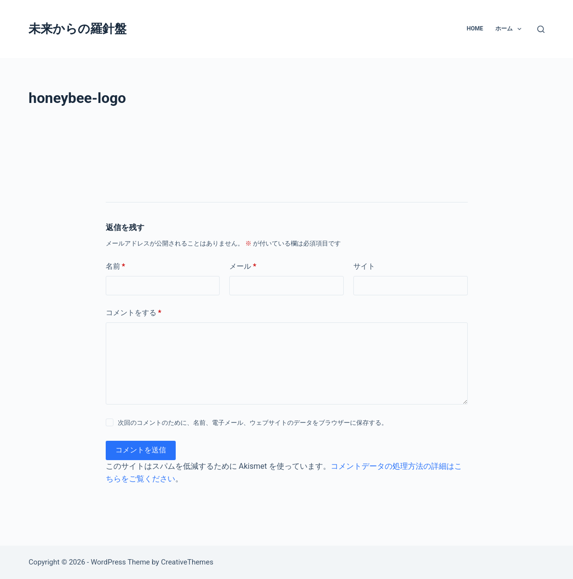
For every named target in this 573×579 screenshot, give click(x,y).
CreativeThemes (187, 562)
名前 (116, 267)
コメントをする (134, 313)
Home (475, 28)
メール (242, 267)
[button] (519, 29)
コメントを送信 (140, 450)
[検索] (541, 29)
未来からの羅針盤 (77, 29)
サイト (364, 266)
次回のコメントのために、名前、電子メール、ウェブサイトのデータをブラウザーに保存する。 (253, 422)
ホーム (510, 29)
